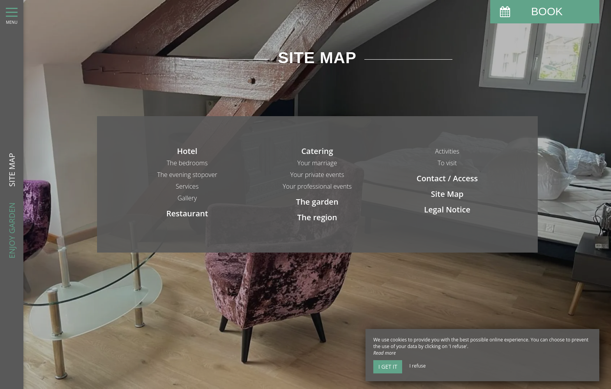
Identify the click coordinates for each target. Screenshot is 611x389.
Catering (317, 151)
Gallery (187, 198)
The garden (317, 201)
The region (317, 217)
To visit (447, 163)
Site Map (447, 194)
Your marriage (317, 163)
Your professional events (317, 186)
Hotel (187, 151)
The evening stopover (187, 174)
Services (187, 186)
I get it (387, 366)
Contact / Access (447, 178)
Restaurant (187, 213)
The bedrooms (187, 163)
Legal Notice (447, 209)
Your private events (317, 174)
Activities (447, 151)
